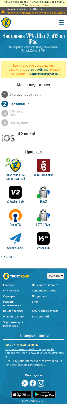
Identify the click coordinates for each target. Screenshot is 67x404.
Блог (35, 301)
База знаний (40, 316)
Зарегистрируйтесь (44, 74)
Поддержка (40, 296)
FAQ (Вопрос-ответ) (45, 310)
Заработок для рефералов (13, 323)
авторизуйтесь (37, 69)
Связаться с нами (44, 290)
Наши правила (13, 310)
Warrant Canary (13, 316)
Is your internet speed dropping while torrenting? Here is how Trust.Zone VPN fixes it (34, 352)
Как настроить (39, 5)
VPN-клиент (11, 290)
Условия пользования (12, 303)
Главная (8, 285)
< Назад (6, 256)
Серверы (9, 296)
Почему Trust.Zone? (45, 285)
